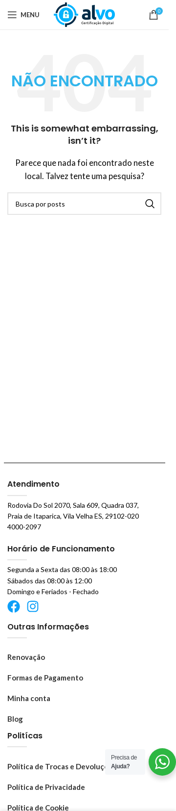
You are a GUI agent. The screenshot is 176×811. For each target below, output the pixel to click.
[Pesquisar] (84, 203)
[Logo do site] (84, 13)
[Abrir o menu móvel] (23, 15)
